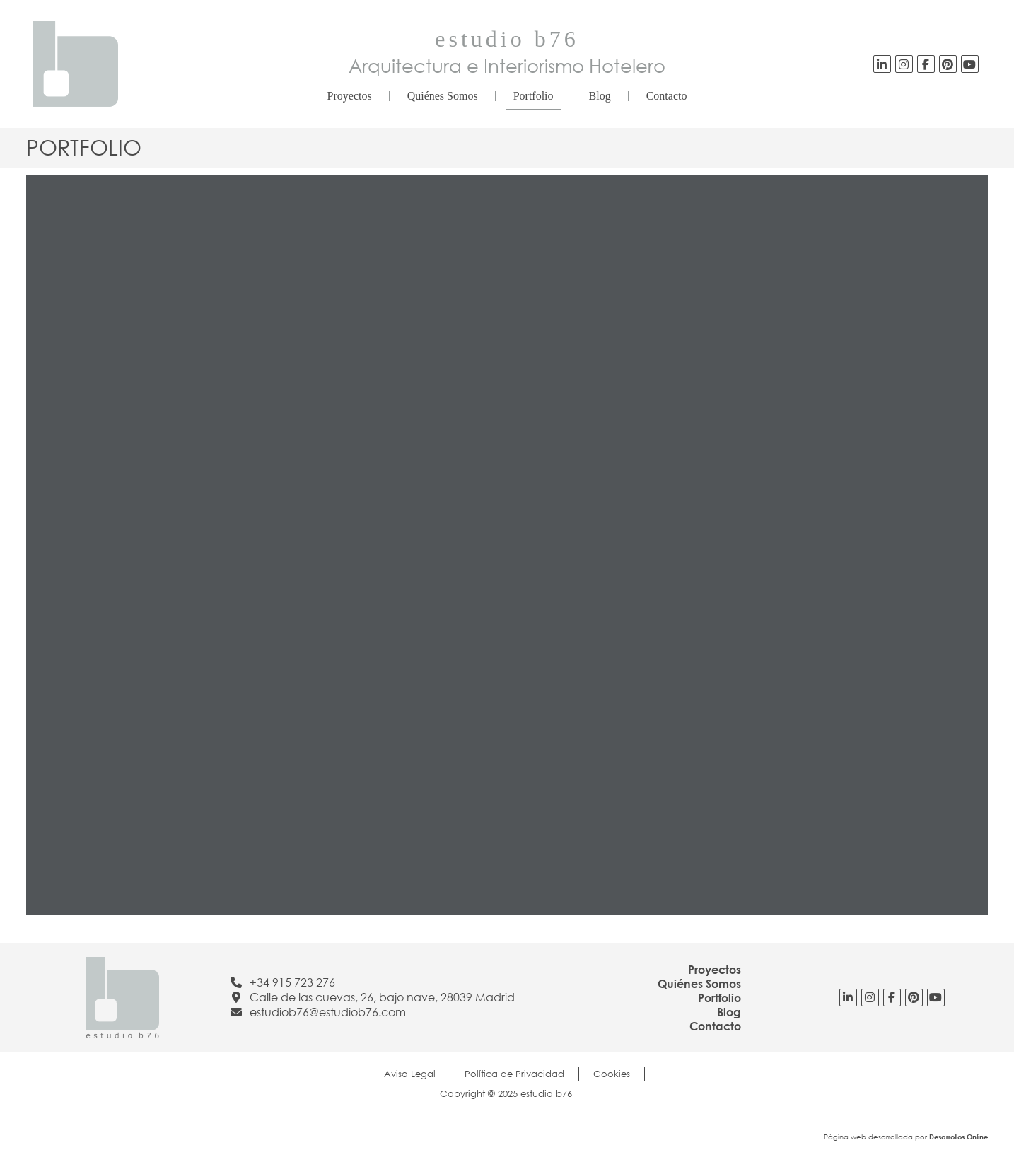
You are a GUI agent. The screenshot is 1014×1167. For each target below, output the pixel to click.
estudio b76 (506, 39)
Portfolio (533, 96)
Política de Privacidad (514, 1073)
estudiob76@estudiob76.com (328, 1012)
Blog (600, 96)
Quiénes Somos (442, 96)
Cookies (611, 1073)
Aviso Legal (410, 1073)
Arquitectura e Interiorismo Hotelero (507, 65)
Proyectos (349, 96)
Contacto (666, 96)
